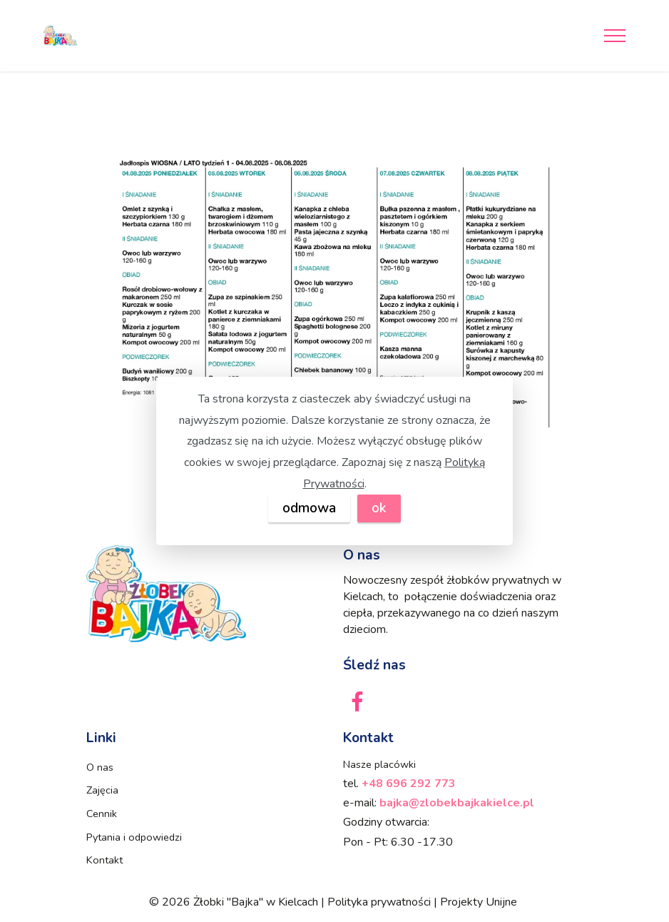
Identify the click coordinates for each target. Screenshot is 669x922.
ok (379, 508)
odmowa (309, 508)
